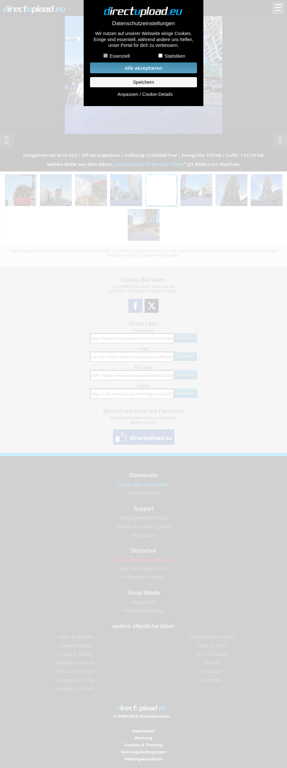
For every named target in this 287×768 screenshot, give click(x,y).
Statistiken (175, 56)
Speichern (143, 82)
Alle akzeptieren (143, 68)
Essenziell (120, 56)
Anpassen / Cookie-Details (145, 94)
